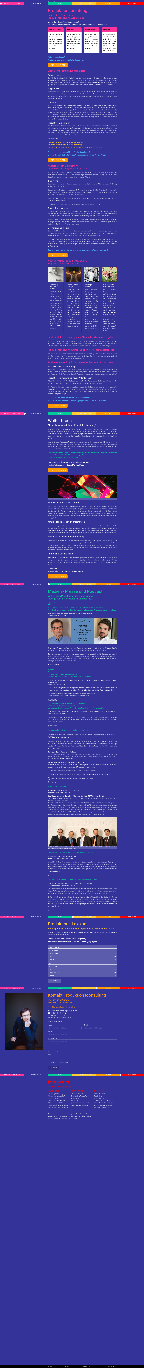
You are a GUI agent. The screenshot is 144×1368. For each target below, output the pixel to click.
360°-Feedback (82, 1108)
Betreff (82, 1235)
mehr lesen (53, 820)
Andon (82, 1137)
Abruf (82, 1118)
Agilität (82, 1121)
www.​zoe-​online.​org (89, 814)
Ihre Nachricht (82, 1245)
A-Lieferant (82, 1127)
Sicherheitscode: (82, 1256)
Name (65, 1228)
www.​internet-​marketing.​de (103, 1347)
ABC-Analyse (82, 1114)
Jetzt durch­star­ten (58, 105)
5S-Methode (82, 1111)
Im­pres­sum (132, 43)
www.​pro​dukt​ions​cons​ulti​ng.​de (58, 1349)
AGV (82, 1124)
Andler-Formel (82, 1134)
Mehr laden (54, 1142)
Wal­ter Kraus (36, 43)
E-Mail (100, 1228)
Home (50, 1366)
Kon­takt (108, 43)
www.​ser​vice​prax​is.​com (102, 1349)
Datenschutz (64, 1264)
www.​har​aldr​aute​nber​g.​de (79, 1347)
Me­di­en (60, 43)
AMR (82, 1130)
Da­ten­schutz (111, 1366)
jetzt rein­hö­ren (54, 786)
